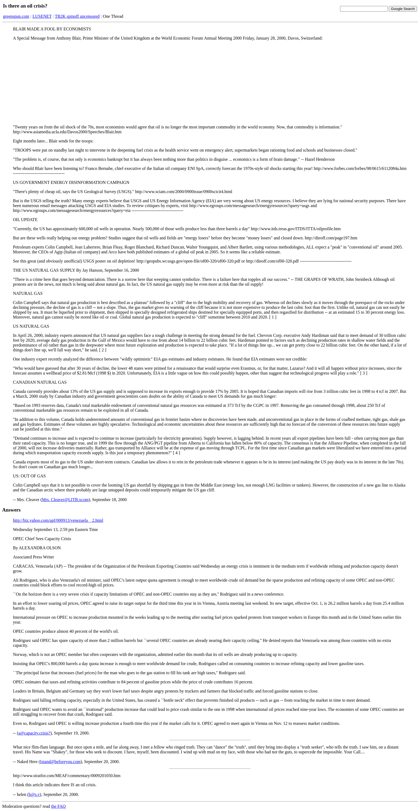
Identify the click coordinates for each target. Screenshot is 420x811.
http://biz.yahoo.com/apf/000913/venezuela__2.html (58, 520)
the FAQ (58, 806)
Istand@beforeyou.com (60, 761)
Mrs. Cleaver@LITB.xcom (65, 499)
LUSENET (42, 16)
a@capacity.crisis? (34, 733)
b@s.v (34, 794)
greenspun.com (16, 16)
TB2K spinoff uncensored (77, 16)
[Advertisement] (210, 82)
